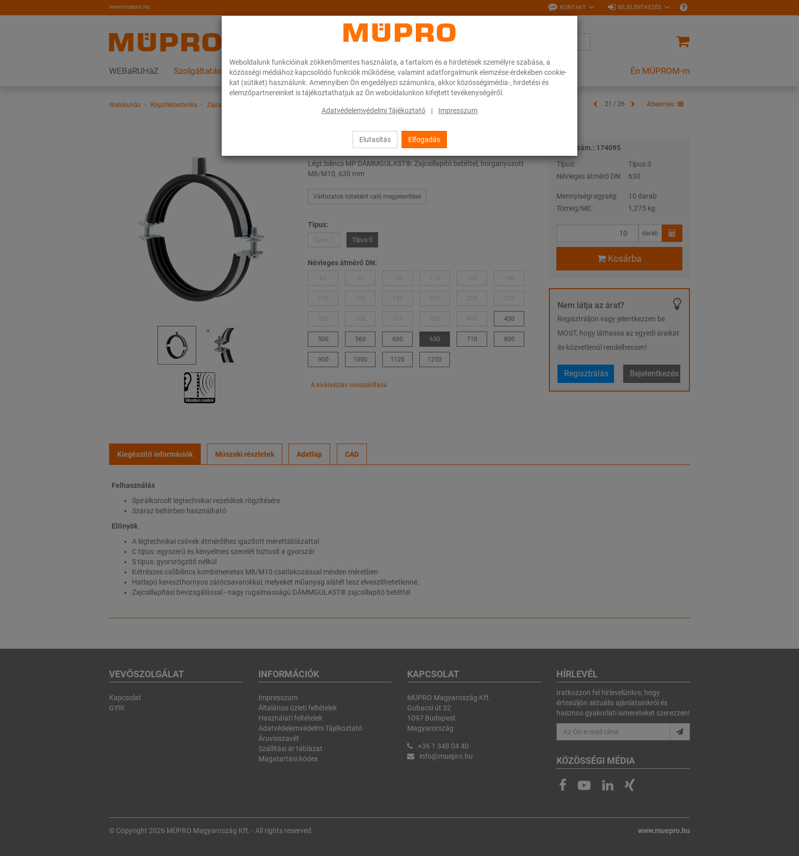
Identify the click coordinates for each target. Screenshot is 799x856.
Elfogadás (424, 139)
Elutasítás (375, 139)
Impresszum (457, 110)
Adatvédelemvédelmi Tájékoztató (373, 110)
